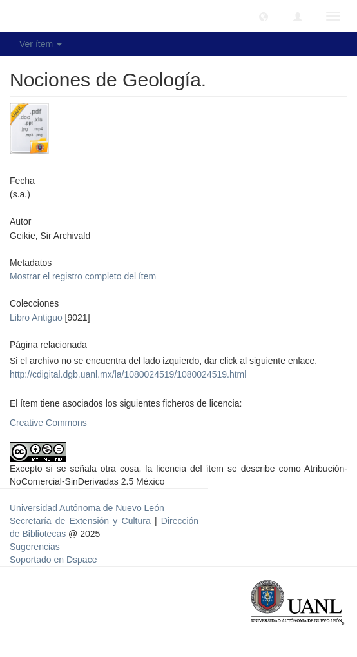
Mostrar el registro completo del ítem (83, 276)
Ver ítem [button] (40, 44)
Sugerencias (35, 546)
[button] (263, 16)
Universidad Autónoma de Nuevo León (87, 508)
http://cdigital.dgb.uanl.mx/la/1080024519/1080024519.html (128, 374)
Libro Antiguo (36, 317)
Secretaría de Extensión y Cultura (82, 521)
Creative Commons (48, 423)
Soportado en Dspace (53, 559)
